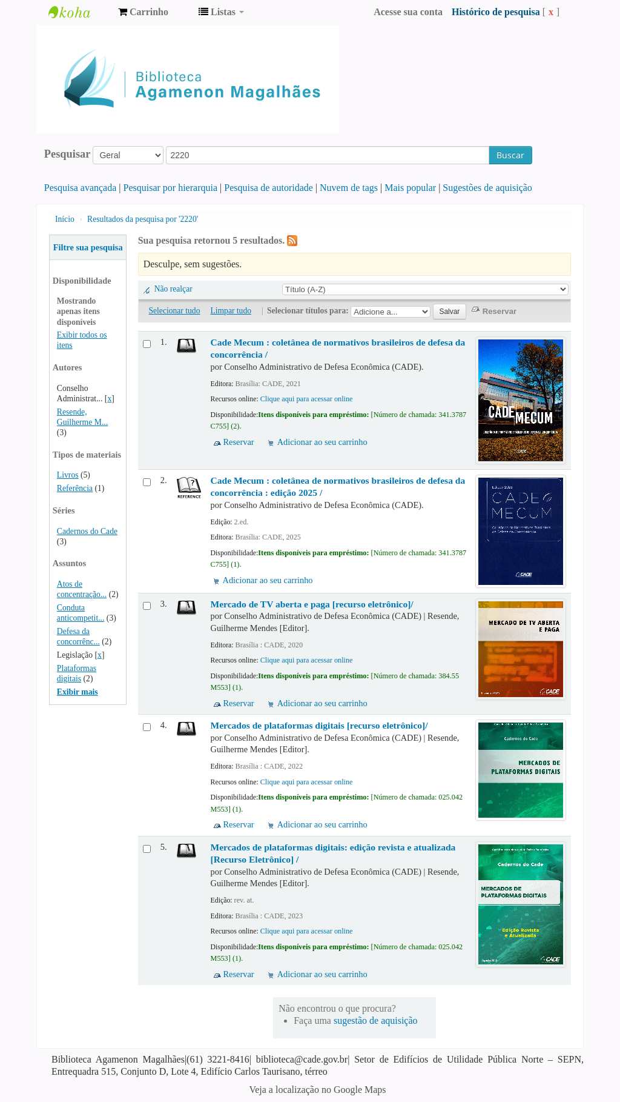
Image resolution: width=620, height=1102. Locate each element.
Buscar (510, 155)
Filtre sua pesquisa (88, 247)
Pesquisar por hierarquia (171, 187)
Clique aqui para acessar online (306, 399)
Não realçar (173, 288)
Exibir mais (77, 691)
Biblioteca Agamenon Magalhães (78, 12)
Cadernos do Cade (87, 531)
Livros (68, 474)
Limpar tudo (230, 310)
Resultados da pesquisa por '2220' (142, 219)
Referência (75, 488)
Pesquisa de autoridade (268, 187)
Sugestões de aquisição (487, 187)
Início (64, 219)
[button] (143, 12)
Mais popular (410, 187)
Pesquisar (67, 154)
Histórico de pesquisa (496, 12)
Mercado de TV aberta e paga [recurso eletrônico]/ (312, 604)
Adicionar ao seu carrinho (322, 442)
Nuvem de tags (349, 187)
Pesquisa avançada (80, 187)
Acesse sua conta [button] (408, 12)
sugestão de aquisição (376, 1020)
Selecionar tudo (174, 310)
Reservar (238, 442)
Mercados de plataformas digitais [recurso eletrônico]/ (319, 725)
